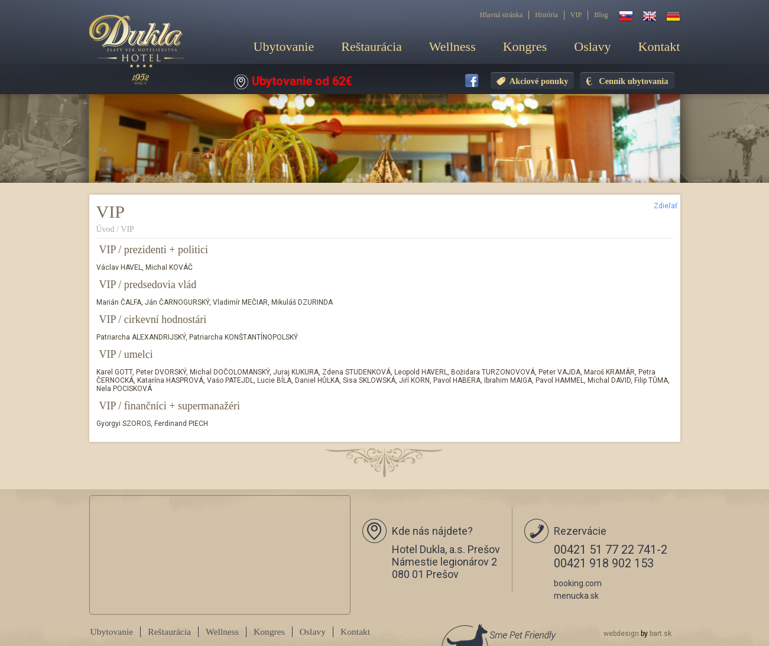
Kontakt (659, 46)
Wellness (452, 46)
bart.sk (660, 633)
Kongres (525, 46)
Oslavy (592, 46)
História (546, 15)
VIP (576, 15)
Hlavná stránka (501, 15)
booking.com (578, 583)
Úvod (105, 229)
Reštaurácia (371, 46)
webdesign (621, 633)
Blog (601, 15)
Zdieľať (665, 206)
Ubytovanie (284, 46)
